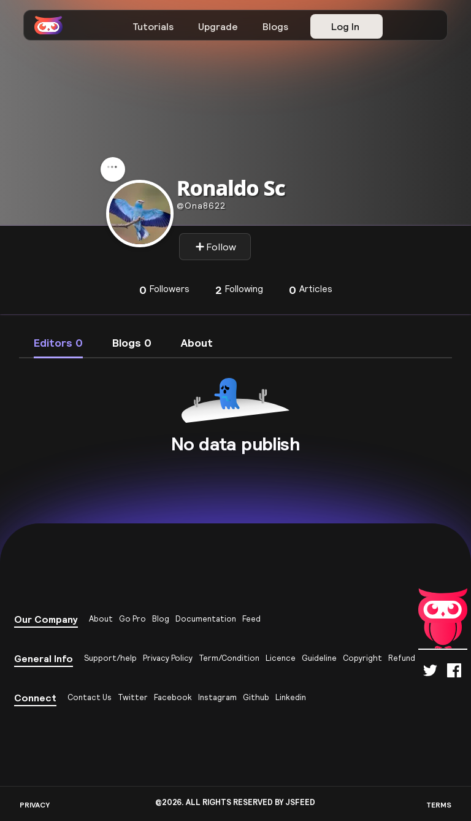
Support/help (110, 658)
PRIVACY (35, 805)
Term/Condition (229, 658)
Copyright (362, 658)
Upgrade (218, 26)
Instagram (217, 697)
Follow (215, 246)
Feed (251, 618)
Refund (401, 658)
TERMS (438, 805)
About (101, 618)
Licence (281, 658)
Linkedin (290, 697)
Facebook (173, 697)
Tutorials (153, 26)
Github (256, 697)
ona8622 (201, 205)
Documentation (205, 618)
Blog (160, 618)
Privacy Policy (168, 658)
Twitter (133, 697)
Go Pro (132, 618)
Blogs (275, 26)
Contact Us (89, 697)
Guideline (319, 658)
